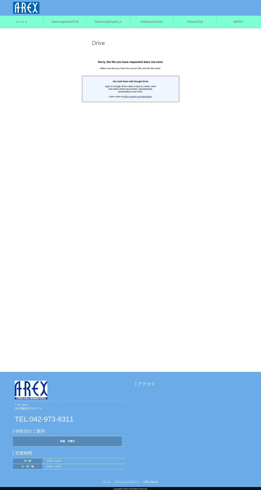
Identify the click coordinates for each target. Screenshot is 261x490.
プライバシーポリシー (127, 481)
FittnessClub (195, 21)
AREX (126, 489)
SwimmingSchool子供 (65, 21)
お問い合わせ (150, 481)
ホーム (106, 481)
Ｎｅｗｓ (21, 21)
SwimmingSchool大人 (108, 21)
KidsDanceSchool (152, 21)
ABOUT (238, 21)
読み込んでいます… (130, 201)
